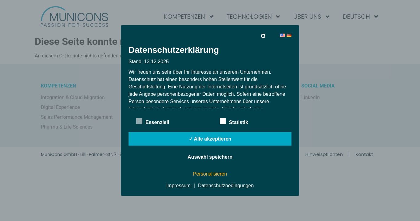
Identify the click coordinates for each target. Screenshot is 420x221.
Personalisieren (210, 173)
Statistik (234, 121)
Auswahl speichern (210, 157)
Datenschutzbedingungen (226, 185)
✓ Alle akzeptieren (210, 139)
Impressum (178, 185)
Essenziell (152, 121)
